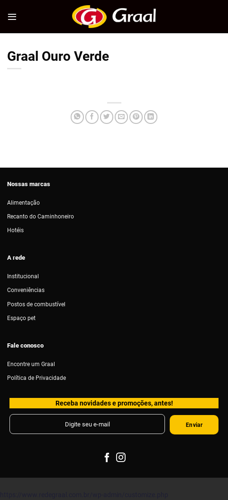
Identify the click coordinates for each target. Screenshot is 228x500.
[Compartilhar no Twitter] (106, 117)
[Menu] (12, 16)
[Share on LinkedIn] (150, 117)
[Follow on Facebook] (107, 458)
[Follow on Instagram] (121, 458)
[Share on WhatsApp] (77, 117)
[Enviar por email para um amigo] (121, 117)
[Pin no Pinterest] (136, 117)
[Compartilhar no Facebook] (92, 117)
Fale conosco (25, 345)
